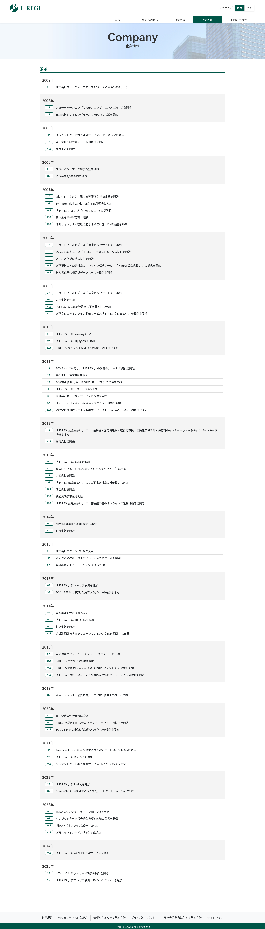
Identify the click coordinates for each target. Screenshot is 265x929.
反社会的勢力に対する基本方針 (183, 917)
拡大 (249, 8)
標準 (239, 8)
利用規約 (47, 917)
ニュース (120, 20)
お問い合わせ (239, 20)
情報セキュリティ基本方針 (109, 917)
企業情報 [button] (206, 20)
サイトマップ (215, 917)
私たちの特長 (150, 20)
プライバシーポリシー (144, 917)
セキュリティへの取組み (73, 917)
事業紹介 (179, 20)
